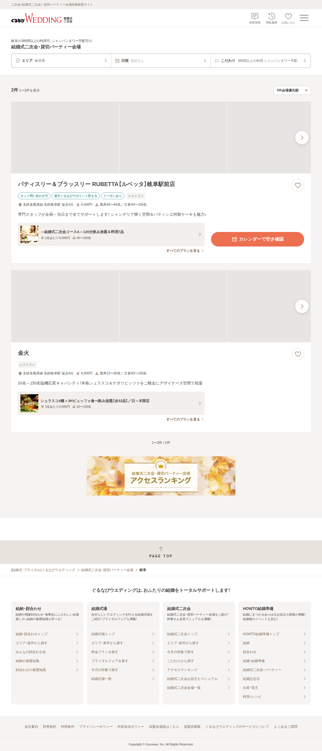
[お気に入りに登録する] (298, 185)
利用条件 (67, 727)
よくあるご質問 (285, 727)
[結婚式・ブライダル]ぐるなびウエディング (43, 570)
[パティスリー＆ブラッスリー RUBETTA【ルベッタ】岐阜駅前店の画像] (161, 137)
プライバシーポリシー (96, 727)
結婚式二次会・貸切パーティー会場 (107, 570)
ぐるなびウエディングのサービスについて (237, 727)
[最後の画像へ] (302, 137)
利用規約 (49, 727)
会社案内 (31, 727)
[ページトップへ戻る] (161, 552)
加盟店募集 (192, 727)
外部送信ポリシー (130, 727)
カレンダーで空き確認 (257, 239)
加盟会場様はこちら (164, 727)
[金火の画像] (161, 306)
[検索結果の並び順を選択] (292, 90)
